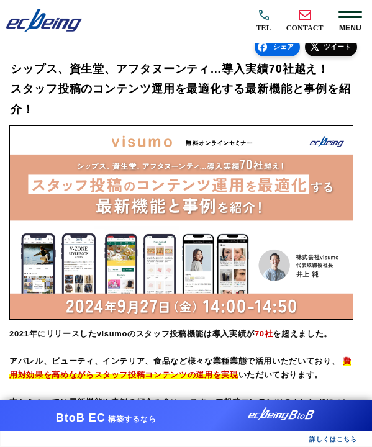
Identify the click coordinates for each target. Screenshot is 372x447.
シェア (283, 46)
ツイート (337, 46)
